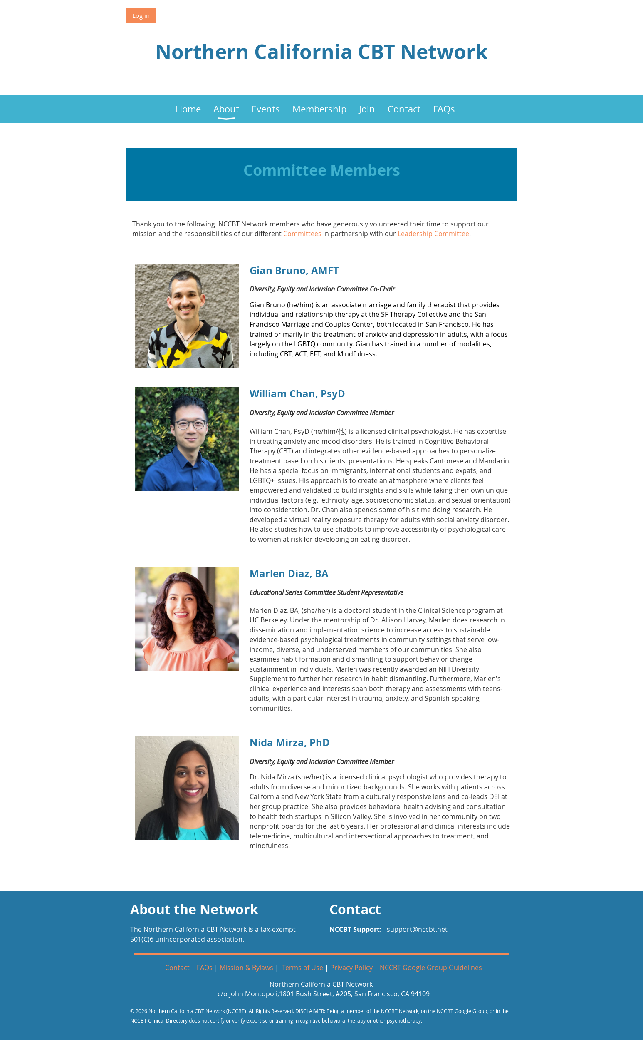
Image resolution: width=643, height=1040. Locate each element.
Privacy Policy (351, 967)
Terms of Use (302, 967)
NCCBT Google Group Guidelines (431, 967)
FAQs (205, 967)
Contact (177, 967)
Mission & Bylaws (246, 967)
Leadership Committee (433, 233)
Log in (141, 15)
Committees (302, 233)
